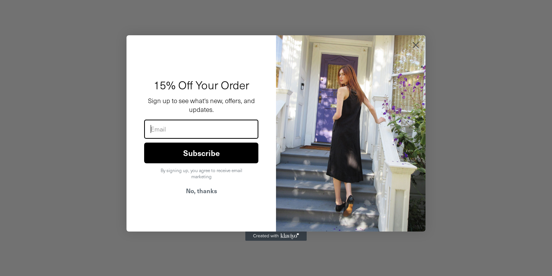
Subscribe (201, 153)
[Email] (201, 129)
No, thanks (201, 190)
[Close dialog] (415, 45)
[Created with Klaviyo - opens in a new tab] (276, 236)
